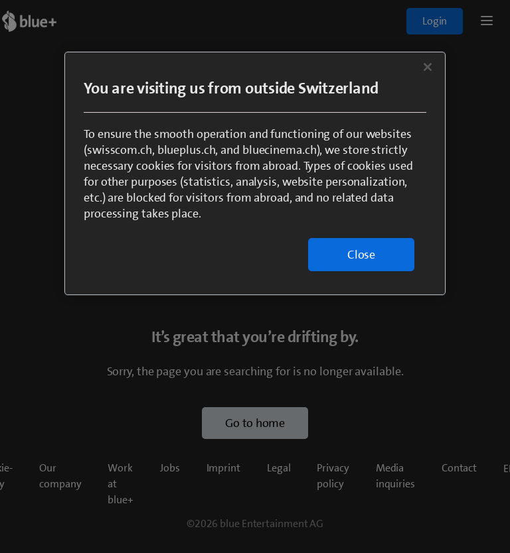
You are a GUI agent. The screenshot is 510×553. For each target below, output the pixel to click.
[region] (255, 173)
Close (361, 255)
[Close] (427, 67)
